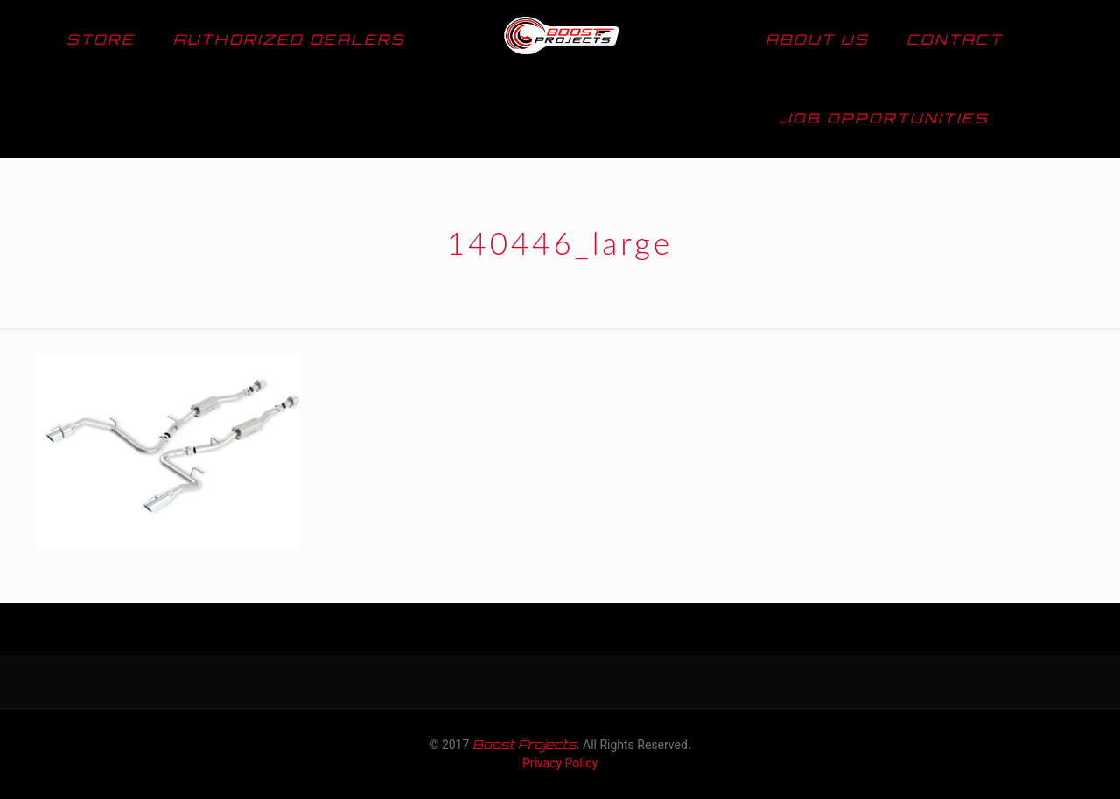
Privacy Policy (560, 763)
